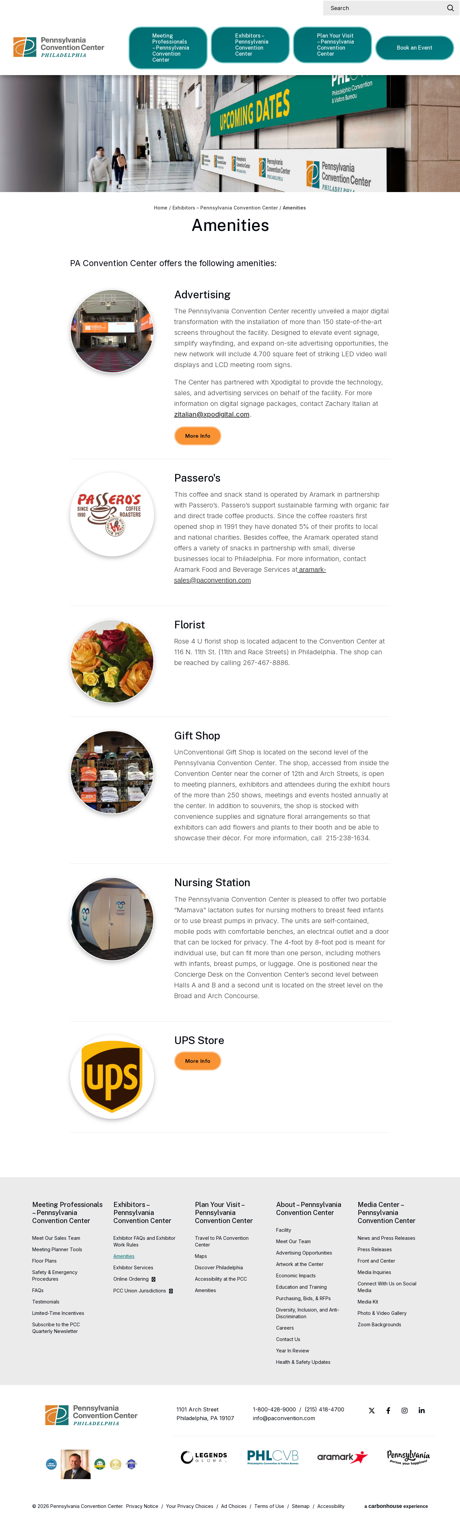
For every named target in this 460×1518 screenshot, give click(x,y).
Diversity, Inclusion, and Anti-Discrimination (307, 1313)
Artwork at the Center (299, 1264)
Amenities (124, 1256)
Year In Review (292, 1350)
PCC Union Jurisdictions (139, 1290)
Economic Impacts (296, 1275)
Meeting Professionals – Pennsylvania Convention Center (167, 48)
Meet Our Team (293, 1241)
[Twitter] (371, 1410)
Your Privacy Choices (189, 1506)
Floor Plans (44, 1261)
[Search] (387, 8)
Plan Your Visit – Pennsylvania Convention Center (332, 45)
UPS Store (199, 1040)
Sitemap (301, 1506)
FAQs (38, 1290)
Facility (283, 1230)
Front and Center (376, 1261)
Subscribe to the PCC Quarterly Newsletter (56, 1328)
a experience (396, 1506)
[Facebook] (388, 1410)
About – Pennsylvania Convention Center (308, 1209)
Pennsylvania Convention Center (58, 47)
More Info (198, 436)
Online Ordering (131, 1279)
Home (160, 207)
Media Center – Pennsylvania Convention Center (387, 1213)
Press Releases (375, 1249)
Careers (285, 1328)
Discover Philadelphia (219, 1267)
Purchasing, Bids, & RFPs (303, 1298)
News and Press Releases (386, 1238)
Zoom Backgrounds (379, 1324)
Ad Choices (234, 1506)
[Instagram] (405, 1410)
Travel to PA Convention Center (222, 1241)
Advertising (202, 294)
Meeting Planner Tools (57, 1249)
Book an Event (414, 48)
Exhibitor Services (133, 1267)
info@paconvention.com (284, 1418)
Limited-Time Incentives (58, 1313)
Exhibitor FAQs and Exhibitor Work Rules (144, 1241)
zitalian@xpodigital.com (212, 414)
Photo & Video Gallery (382, 1313)
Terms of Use (269, 1506)
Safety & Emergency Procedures (55, 1275)
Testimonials (45, 1301)
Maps (201, 1256)
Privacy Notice (142, 1506)
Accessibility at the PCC (221, 1279)
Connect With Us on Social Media (387, 1287)
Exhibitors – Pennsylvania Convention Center (247, 45)
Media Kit (368, 1301)
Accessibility (331, 1506)
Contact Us (288, 1339)
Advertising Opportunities (304, 1253)
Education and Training (301, 1287)
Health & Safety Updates (303, 1362)
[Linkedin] (422, 1410)
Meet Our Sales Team (56, 1238)
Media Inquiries (374, 1272)
